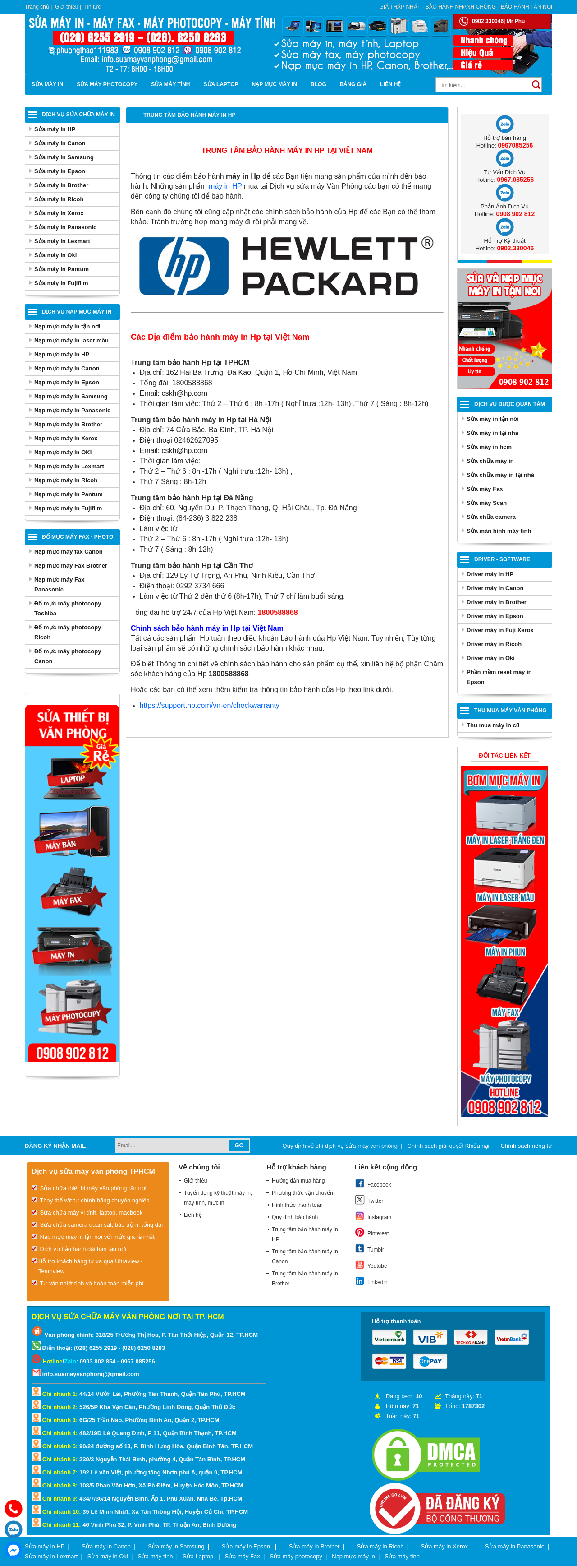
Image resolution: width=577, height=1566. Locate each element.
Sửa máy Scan (487, 502)
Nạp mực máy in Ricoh (65, 480)
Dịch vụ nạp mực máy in (76, 312)
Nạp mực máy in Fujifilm (68, 508)
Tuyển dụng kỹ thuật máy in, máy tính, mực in (218, 1198)
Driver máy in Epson (495, 616)
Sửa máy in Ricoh (58, 199)
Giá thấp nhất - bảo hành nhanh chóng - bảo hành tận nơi (466, 7)
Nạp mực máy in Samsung (71, 396)
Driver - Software (502, 559)
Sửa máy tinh (402, 1556)
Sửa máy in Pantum (61, 269)
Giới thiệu (66, 7)
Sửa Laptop (221, 84)
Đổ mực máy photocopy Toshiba (67, 608)
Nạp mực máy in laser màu (71, 340)
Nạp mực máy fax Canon (68, 551)
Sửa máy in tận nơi (493, 419)
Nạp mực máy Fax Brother (70, 565)
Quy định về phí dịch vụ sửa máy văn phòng (340, 1145)
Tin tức (92, 7)
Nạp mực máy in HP (61, 354)
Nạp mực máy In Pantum (68, 494)
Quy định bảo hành (295, 1217)
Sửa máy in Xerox (58, 213)
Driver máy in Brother (497, 602)
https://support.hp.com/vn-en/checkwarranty (209, 705)
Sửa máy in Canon (60, 143)
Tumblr (369, 1248)
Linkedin (371, 1280)
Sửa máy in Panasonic (65, 227)
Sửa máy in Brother (61, 185)
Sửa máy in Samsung (64, 157)
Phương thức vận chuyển (302, 1193)
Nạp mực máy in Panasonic (72, 410)
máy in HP (225, 186)
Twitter (368, 1199)
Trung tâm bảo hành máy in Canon (305, 1256)
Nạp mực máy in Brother (68, 424)
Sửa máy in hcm (489, 446)
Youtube (370, 1264)
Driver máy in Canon (495, 588)
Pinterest (371, 1232)
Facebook (372, 1183)
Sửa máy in (47, 84)
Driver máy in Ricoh (494, 644)
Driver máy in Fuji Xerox (500, 630)
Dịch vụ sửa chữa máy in (78, 114)
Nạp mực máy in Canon (67, 368)
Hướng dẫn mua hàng (298, 1181)
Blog (318, 84)
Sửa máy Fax (485, 488)
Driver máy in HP (490, 574)
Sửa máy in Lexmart (62, 241)
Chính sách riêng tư (526, 1145)
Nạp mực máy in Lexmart (69, 466)
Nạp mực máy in (275, 84)
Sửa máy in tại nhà (492, 433)
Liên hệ (390, 84)
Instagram (372, 1215)
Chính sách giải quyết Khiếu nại (449, 1145)
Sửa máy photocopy (107, 84)
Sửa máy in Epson (59, 171)
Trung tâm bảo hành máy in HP (305, 1234)
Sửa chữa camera (491, 516)
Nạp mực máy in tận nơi (67, 326)
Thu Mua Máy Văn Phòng (510, 710)
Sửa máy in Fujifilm (61, 283)
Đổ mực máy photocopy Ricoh (67, 632)
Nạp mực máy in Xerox (65, 438)
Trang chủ (37, 7)
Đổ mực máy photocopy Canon (67, 656)
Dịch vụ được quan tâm (509, 404)
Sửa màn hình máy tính (499, 530)
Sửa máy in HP (54, 129)
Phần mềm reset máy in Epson (499, 677)
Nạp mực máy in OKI (63, 452)
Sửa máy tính (170, 84)
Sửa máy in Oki (55, 255)
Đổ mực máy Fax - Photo (77, 537)
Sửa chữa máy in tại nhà (500, 474)
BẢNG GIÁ (353, 84)
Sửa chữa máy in (490, 460)
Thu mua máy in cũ (493, 725)
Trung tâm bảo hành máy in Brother (305, 1278)
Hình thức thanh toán (297, 1205)
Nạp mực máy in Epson (66, 382)
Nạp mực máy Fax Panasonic (59, 584)
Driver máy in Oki (491, 658)
